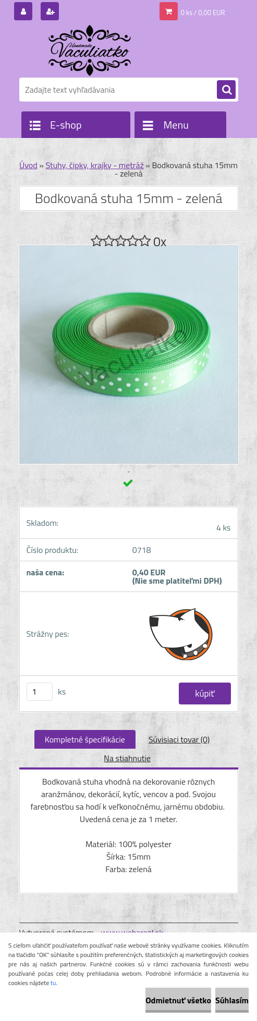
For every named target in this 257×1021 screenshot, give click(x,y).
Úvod (28, 165)
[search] (226, 90)
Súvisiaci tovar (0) (179, 739)
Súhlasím (232, 1000)
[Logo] (91, 50)
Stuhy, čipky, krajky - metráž (94, 165)
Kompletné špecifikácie (85, 739)
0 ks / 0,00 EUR (203, 12)
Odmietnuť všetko (178, 1000)
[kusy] (40, 692)
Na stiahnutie (127, 758)
